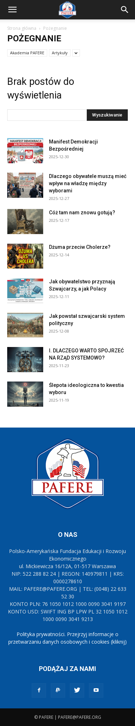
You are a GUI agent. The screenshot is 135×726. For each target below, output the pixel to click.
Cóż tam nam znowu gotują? (82, 212)
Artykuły (60, 52)
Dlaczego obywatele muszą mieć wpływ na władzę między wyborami (87, 183)
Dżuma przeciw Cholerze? (80, 247)
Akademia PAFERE (27, 52)
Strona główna (21, 28)
